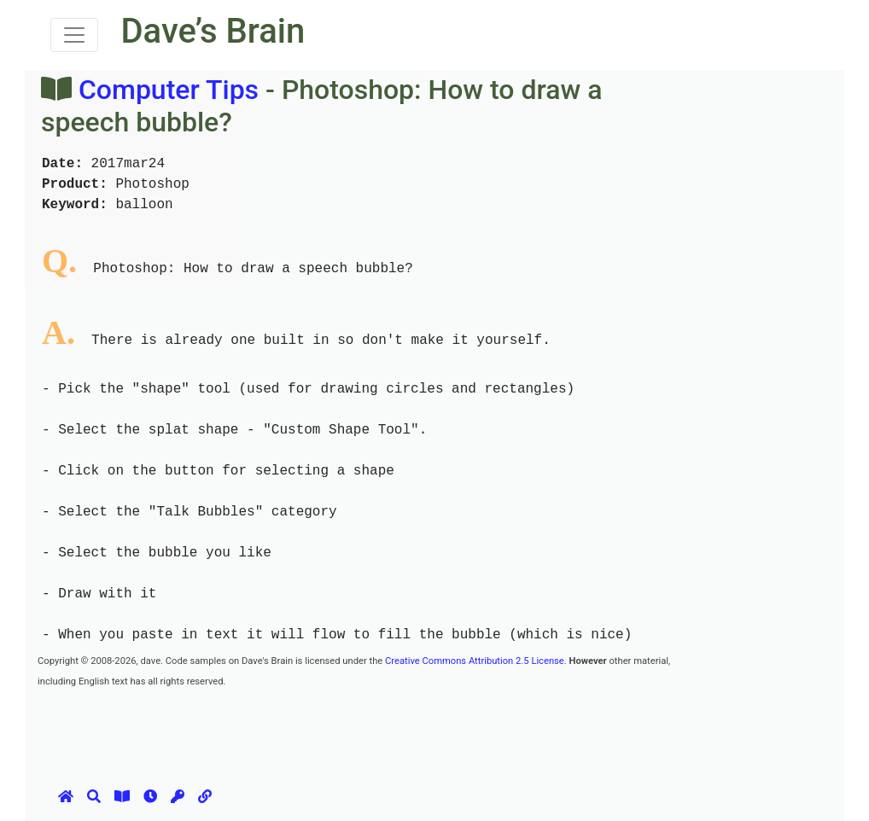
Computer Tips (169, 89)
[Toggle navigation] (74, 35)
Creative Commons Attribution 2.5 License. (476, 661)
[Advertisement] (348, 728)
